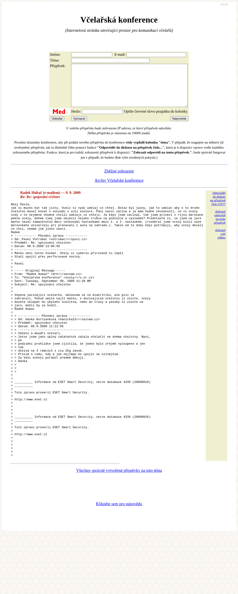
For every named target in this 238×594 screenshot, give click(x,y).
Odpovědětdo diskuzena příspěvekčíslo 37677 (217, 206)
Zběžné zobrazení (119, 179)
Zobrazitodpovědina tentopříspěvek (219, 225)
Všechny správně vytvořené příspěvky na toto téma (119, 529)
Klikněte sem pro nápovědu (119, 563)
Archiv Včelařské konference (119, 188)
